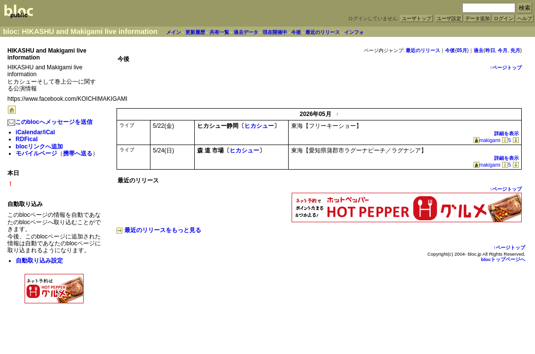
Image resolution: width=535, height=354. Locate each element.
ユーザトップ (416, 18)
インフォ (354, 32)
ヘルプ (524, 18)
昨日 (490, 50)
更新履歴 (195, 32)
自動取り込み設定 (39, 260)
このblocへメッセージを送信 (49, 121)
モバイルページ (36, 153)
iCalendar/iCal (35, 132)
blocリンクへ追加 (39, 146)
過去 (478, 50)
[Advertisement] (54, 327)
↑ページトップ (506, 67)
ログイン (503, 18)
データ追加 (477, 18)
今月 (502, 50)
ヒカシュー (259, 125)
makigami (487, 140)
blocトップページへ (503, 259)
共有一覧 (219, 32)
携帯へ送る (77, 153)
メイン (173, 32)
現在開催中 (275, 32)
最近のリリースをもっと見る (159, 230)
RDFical (27, 139)
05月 (462, 50)
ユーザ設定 (449, 18)
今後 (296, 32)
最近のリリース (322, 32)
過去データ (246, 32)
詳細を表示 (506, 133)
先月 (515, 50)
